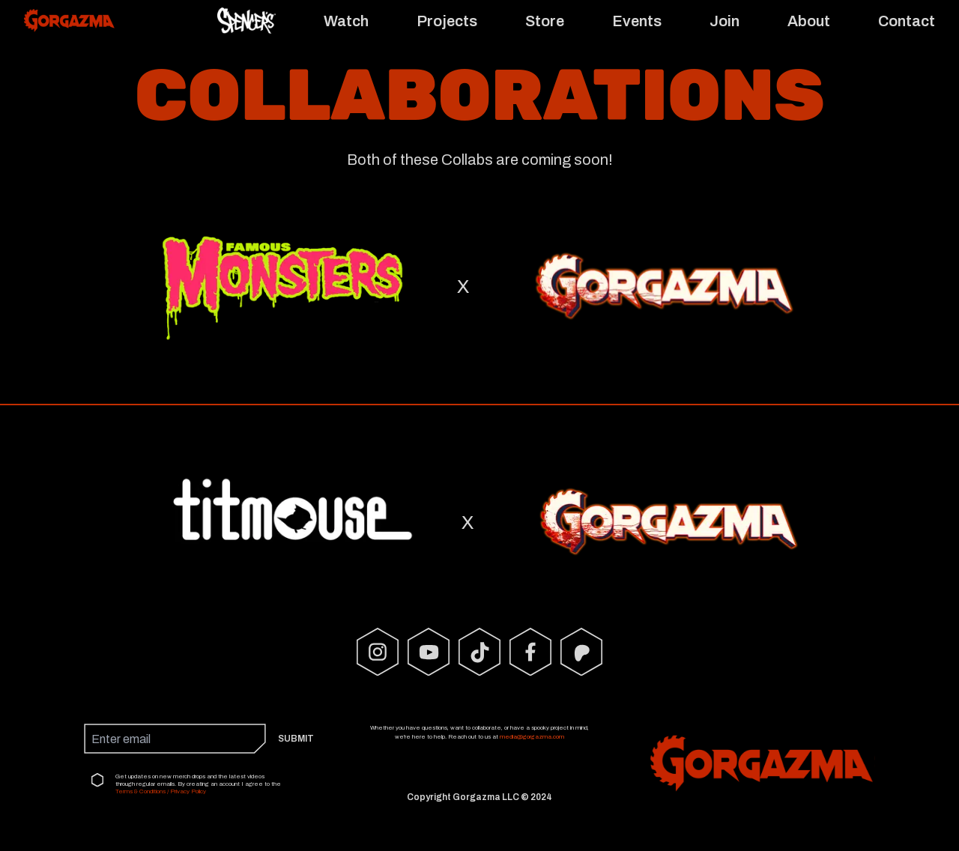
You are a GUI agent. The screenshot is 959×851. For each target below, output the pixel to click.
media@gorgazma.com (532, 736)
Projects (447, 21)
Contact (906, 21)
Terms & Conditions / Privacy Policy (160, 791)
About (808, 21)
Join (724, 21)
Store (544, 21)
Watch (346, 21)
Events (637, 21)
